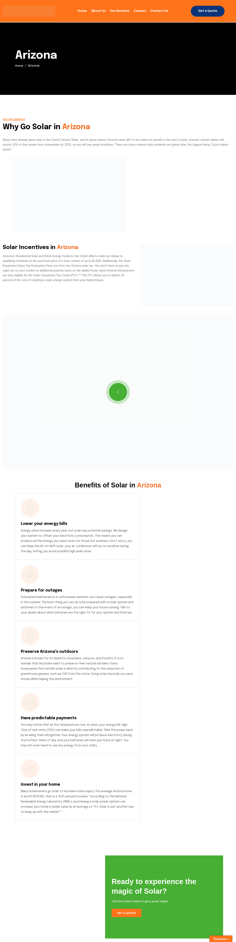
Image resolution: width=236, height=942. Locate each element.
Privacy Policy (37, 922)
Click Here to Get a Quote (197, 854)
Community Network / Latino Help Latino (178, 922)
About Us (98, 11)
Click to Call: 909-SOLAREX (41, 888)
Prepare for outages (112, 523)
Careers (140, 11)
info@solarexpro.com (40, 874)
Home (82, 11)
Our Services (119, 11)
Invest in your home (111, 616)
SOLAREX (9, 926)
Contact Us (159, 11)
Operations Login (91, 922)
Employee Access (126, 922)
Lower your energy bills (47, 523)
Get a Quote (207, 11)
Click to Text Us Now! (37, 902)
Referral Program (40, 927)
